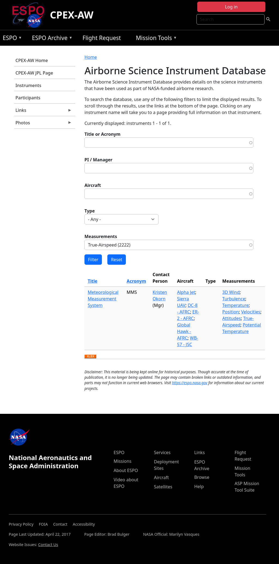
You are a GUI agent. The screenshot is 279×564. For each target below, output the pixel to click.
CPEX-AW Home (32, 60)
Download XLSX (90, 357)
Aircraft (92, 185)
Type (89, 211)
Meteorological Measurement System (103, 298)
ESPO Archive (50, 39)
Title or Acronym (102, 134)
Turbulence (233, 299)
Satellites (163, 487)
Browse (201, 477)
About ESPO (126, 470)
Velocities (250, 312)
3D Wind (231, 292)
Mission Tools (155, 39)
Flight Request (102, 38)
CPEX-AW (71, 14)
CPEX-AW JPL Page (34, 73)
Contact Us (48, 544)
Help (199, 486)
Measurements (100, 236)
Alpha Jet (186, 292)
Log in (231, 7)
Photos (43, 124)
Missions (122, 461)
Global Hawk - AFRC (184, 331)
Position (230, 312)
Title (92, 281)
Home (90, 57)
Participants (28, 98)
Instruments (28, 85)
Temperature (235, 305)
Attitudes (231, 318)
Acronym (136, 281)
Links (43, 111)
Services (162, 452)
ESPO (11, 39)
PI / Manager (98, 160)
